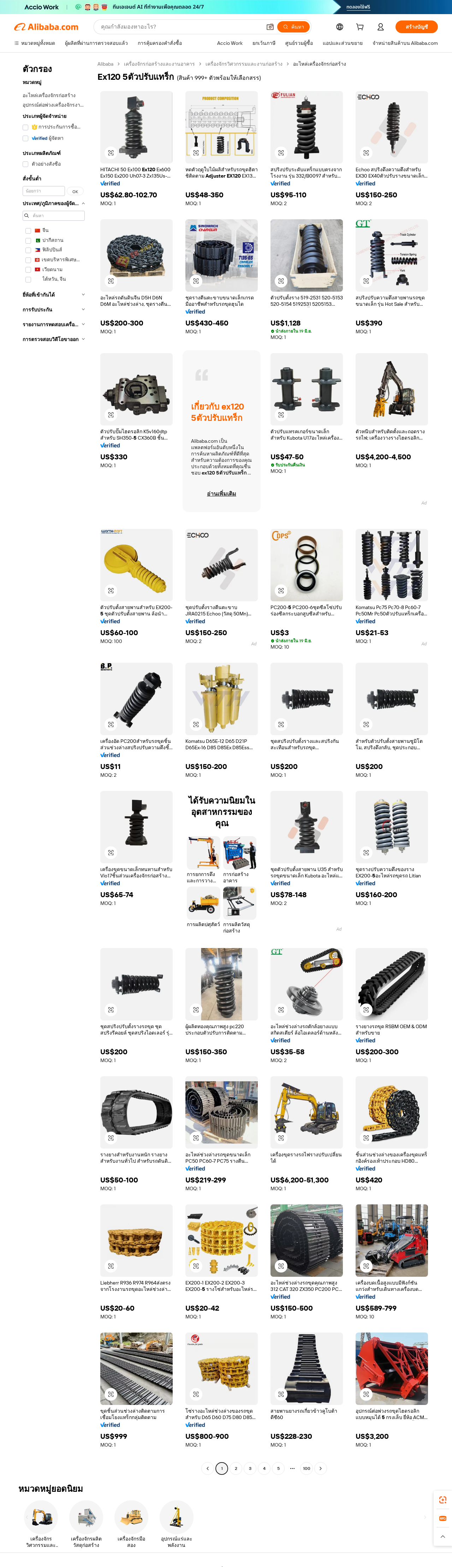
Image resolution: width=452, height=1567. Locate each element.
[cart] (361, 28)
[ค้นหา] (293, 26)
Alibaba (105, 64)
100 (306, 1468)
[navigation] (53, 767)
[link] (443, 1500)
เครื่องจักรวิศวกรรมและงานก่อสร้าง (244, 64)
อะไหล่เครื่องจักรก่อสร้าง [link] (319, 64)
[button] (270, 27)
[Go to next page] (320, 1468)
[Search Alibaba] (180, 27)
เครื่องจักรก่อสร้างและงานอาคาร (159, 64)
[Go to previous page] (207, 1468)
